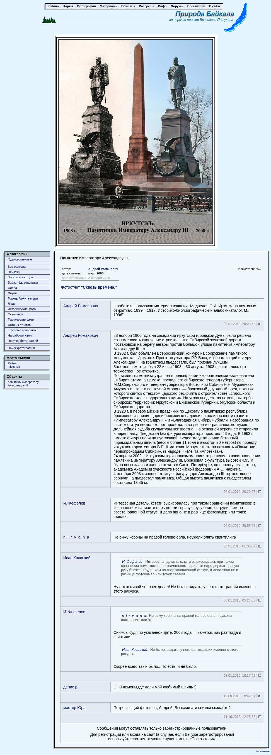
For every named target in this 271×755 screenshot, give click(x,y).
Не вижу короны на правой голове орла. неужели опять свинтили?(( (174, 537)
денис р (70, 687)
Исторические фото (22, 309)
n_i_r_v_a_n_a (76, 537)
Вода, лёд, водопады (23, 282)
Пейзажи (14, 272)
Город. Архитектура (23, 298)
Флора (12, 287)
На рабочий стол (20, 335)
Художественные (20, 259)
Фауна (12, 293)
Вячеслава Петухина (216, 20)
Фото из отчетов (19, 325)
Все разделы (17, 266)
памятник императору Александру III (23, 383)
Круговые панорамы (22, 330)
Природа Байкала (205, 14)
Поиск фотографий (21, 348)
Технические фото (21, 319)
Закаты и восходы (20, 277)
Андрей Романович (103, 269)
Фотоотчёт (89, 287)
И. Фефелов (74, 503)
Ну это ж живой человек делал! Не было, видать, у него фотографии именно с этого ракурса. (184, 575)
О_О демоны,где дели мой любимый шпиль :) (155, 687)
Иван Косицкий (76, 558)
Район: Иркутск (14, 365)
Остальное (15, 314)
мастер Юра (74, 707)
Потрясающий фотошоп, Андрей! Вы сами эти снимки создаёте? (172, 707)
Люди (12, 303)
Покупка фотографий (23, 340)
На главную (263, 751)
